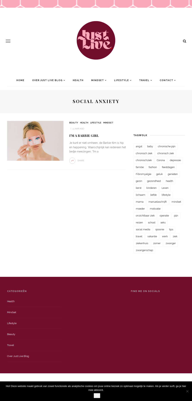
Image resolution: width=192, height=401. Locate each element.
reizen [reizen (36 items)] (139, 222)
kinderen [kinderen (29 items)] (151, 187)
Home (20, 80)
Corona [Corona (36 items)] (161, 160)
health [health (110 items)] (169, 181)
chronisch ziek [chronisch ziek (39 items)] (165, 153)
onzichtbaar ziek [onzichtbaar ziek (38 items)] (145, 215)
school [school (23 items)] (151, 222)
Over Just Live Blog (47, 80)
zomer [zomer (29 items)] (157, 243)
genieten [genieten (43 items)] (173, 174)
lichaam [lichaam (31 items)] (140, 194)
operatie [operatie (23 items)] (164, 215)
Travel (144, 80)
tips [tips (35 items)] (171, 229)
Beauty (73, 122)
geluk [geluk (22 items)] (159, 174)
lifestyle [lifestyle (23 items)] (166, 194)
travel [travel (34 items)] (139, 236)
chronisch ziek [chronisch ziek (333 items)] (144, 153)
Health (78, 80)
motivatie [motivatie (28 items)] (155, 208)
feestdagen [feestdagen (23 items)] (168, 167)
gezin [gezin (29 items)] (139, 181)
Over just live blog (18, 356)
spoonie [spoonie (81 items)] (159, 229)
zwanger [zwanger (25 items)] (171, 243)
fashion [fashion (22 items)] (153, 167)
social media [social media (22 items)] (143, 229)
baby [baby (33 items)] (150, 146)
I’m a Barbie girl (84, 135)
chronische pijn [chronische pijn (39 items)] (166, 146)
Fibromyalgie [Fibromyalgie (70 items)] (143, 174)
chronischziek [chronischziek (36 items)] (144, 160)
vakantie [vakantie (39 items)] (152, 236)
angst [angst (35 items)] (139, 146)
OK (97, 395)
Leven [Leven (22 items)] (165, 187)
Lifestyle (121, 80)
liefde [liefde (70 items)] (153, 194)
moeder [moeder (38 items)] (140, 208)
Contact (166, 80)
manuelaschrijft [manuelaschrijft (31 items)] (158, 201)
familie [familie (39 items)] (140, 167)
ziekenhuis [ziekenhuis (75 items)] (142, 243)
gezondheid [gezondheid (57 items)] (154, 181)
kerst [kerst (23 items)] (138, 187)
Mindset (97, 80)
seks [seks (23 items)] (162, 222)
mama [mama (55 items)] (140, 201)
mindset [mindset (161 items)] (176, 201)
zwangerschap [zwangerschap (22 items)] (144, 250)
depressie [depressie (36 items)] (175, 160)
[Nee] (187, 391)
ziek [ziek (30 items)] (175, 236)
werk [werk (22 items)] (165, 236)
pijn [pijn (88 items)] (176, 215)
